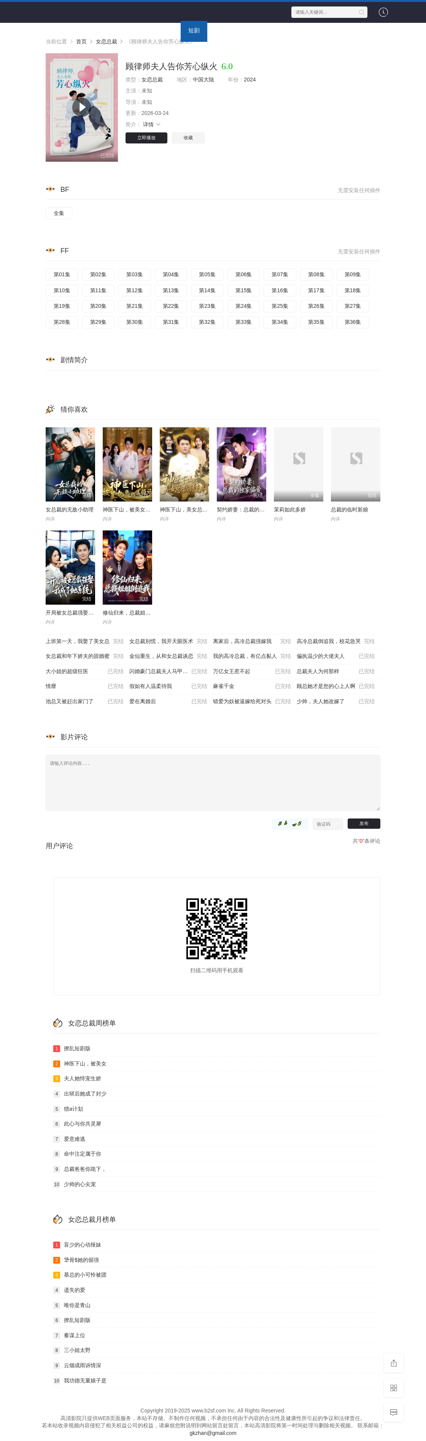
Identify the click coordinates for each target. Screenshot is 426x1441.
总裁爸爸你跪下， (79, 1169)
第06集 (243, 274)
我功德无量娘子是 (79, 1380)
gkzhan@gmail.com (212, 1433)
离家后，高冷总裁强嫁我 (252, 641)
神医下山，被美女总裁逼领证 (137, 509)
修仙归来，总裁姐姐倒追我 (135, 613)
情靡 (85, 686)
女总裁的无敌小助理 (70, 509)
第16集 (280, 290)
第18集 (353, 290)
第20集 (98, 306)
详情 (152, 124)
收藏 (188, 137)
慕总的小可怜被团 (79, 1275)
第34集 (280, 322)
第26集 (316, 306)
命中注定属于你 (77, 1154)
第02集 (98, 274)
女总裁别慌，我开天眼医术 (168, 641)
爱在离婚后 (168, 701)
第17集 (316, 290)
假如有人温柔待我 (168, 686)
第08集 (316, 274)
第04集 (171, 274)
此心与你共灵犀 (77, 1124)
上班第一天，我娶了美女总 (85, 641)
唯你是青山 (72, 1305)
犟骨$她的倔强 (76, 1260)
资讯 (220, 30)
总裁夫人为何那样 (336, 671)
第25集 (280, 306)
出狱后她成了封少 (79, 1094)
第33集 (243, 322)
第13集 (171, 290)
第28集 (62, 322)
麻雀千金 (252, 686)
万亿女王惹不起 (252, 671)
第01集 (62, 274)
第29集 (98, 322)
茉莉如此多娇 (290, 509)
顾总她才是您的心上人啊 (336, 686)
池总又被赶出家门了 (85, 701)
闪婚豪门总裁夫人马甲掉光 (168, 671)
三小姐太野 (72, 1350)
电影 (81, 30)
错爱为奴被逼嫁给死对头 (252, 701)
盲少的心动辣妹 (77, 1245)
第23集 (207, 306)
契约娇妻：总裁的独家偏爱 (249, 509)
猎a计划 (68, 1109)
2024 (250, 79)
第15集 (243, 290)
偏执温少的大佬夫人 (336, 656)
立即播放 (146, 137)
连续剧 (111, 30)
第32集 (207, 322)
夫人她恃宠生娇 (77, 1078)
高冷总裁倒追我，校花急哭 (336, 641)
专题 (247, 30)
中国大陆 (203, 79)
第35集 (316, 322)
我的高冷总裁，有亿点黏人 (252, 656)
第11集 (98, 290)
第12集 (134, 290)
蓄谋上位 (69, 1335)
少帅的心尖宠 (74, 1184)
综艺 (140, 30)
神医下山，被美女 (79, 1063)
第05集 (207, 274)
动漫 (167, 30)
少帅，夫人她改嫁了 (336, 701)
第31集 (171, 322)
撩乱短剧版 (72, 1048)
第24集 (243, 306)
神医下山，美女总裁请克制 (192, 509)
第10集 (62, 290)
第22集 (171, 306)
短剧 (194, 30)
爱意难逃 (69, 1139)
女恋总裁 (152, 79)
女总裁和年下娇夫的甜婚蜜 (85, 656)
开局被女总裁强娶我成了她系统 (83, 613)
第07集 (280, 274)
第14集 (207, 290)
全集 (59, 213)
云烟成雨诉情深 (77, 1365)
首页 (55, 30)
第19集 (62, 306)
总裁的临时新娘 (349, 509)
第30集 (134, 322)
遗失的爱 (69, 1290)
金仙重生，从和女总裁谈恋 (168, 656)
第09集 (353, 274)
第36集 (353, 322)
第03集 (134, 274)
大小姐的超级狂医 (85, 671)
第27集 (353, 306)
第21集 (134, 306)
